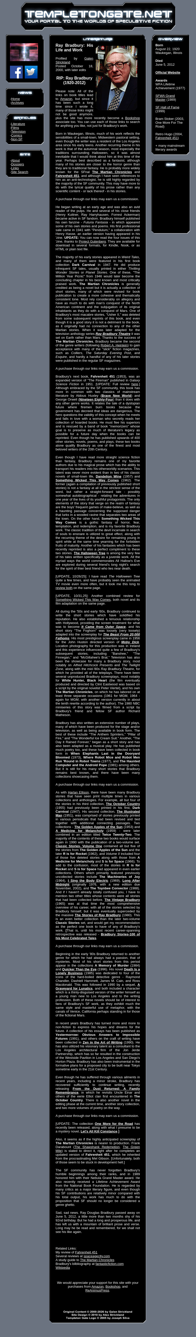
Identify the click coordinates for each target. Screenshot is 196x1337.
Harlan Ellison (78, 792)
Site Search (19, 172)
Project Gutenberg (92, 241)
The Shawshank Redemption (97, 1147)
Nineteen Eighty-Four (96, 399)
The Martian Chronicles (112, 172)
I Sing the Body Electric (88, 880)
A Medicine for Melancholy (80, 831)
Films (15, 128)
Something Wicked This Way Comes (87, 480)
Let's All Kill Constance (99, 1131)
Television (18, 131)
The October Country (123, 804)
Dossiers (17, 164)
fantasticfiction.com (109, 1264)
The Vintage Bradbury (122, 900)
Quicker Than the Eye (79, 969)
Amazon (66, 99)
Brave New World (116, 396)
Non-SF (16, 139)
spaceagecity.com (97, 1256)
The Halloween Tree (89, 553)
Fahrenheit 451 (67, 176)
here (134, 384)
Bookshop (132, 118)
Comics (16, 135)
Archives (17, 103)
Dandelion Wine (108, 476)
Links (15, 168)
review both (64, 588)
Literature (18, 124)
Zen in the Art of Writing (102, 1042)
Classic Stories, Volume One (79, 846)
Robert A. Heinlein (114, 345)
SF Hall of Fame (167, 107)
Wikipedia (63, 1268)
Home (15, 99)
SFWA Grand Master (165, 97)
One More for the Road (114, 1124)
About (15, 160)
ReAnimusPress (97, 1290)
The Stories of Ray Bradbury (98, 915)
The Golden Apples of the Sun (98, 827)
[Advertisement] (170, 199)
